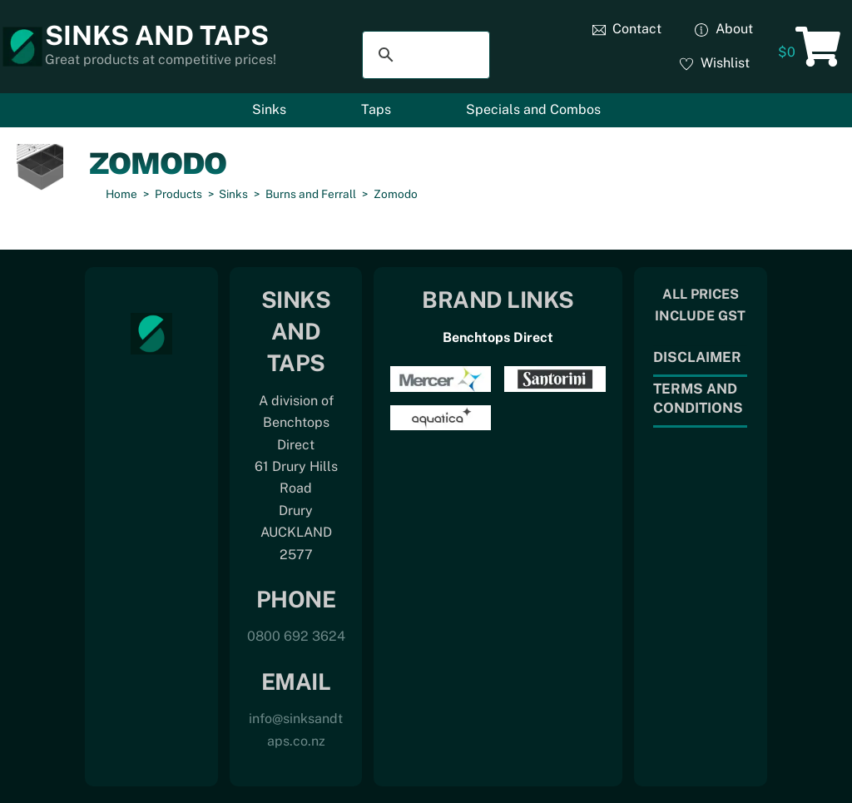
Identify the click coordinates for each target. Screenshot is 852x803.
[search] (423, 55)
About (724, 29)
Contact (627, 29)
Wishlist (715, 63)
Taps (376, 109)
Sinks (269, 109)
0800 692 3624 (296, 636)
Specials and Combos (533, 109)
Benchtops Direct (498, 337)
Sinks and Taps (157, 35)
